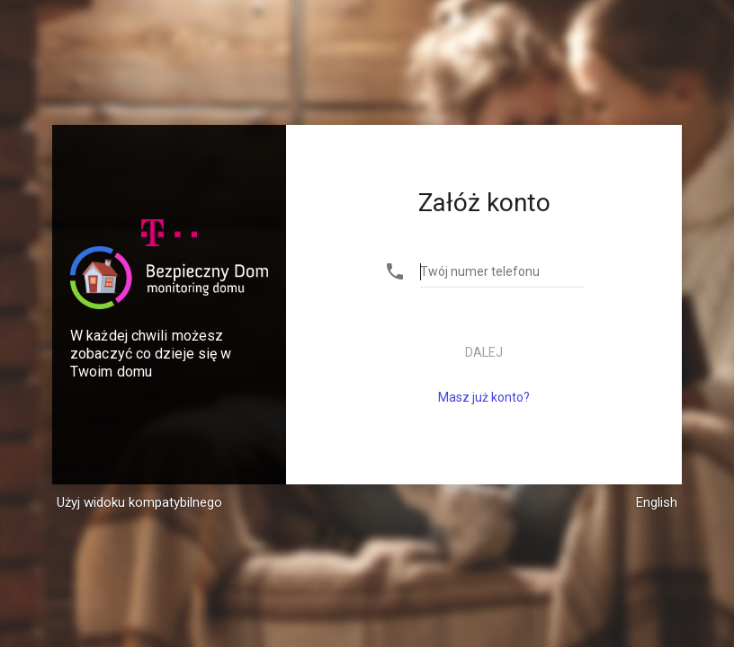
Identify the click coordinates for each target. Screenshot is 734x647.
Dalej (484, 352)
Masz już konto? (484, 397)
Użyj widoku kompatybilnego (139, 502)
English (656, 502)
